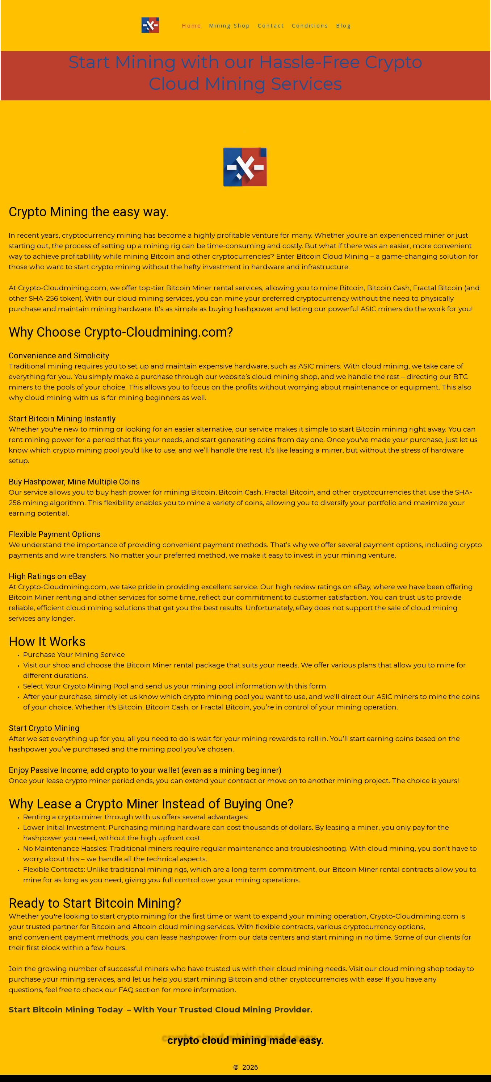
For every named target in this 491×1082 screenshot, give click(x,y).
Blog (344, 25)
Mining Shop (230, 25)
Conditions (310, 25)
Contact (271, 25)
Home (192, 25)
